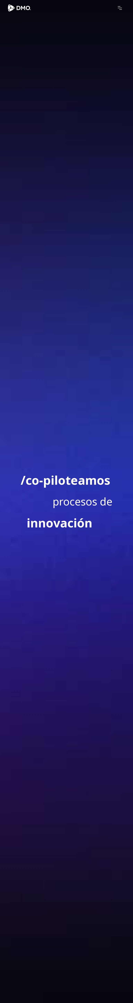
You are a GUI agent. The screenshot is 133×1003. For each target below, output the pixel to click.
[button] (120, 8)
